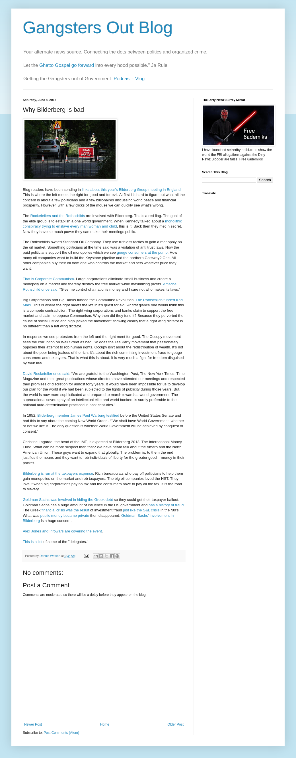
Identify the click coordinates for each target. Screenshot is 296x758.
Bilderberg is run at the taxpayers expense (58, 473)
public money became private (64, 515)
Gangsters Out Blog (98, 27)
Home (104, 724)
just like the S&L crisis (141, 510)
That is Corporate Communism (48, 279)
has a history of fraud (166, 505)
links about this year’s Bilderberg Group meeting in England (131, 189)
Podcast (122, 78)
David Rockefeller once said (46, 373)
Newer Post (33, 724)
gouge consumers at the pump (142, 252)
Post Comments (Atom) (61, 733)
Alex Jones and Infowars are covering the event (62, 531)
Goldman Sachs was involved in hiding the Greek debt (68, 499)
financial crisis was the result (65, 510)
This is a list (32, 542)
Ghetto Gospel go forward (66, 65)
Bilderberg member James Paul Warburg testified (78, 415)
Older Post (175, 724)
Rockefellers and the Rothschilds (57, 216)
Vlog (140, 78)
